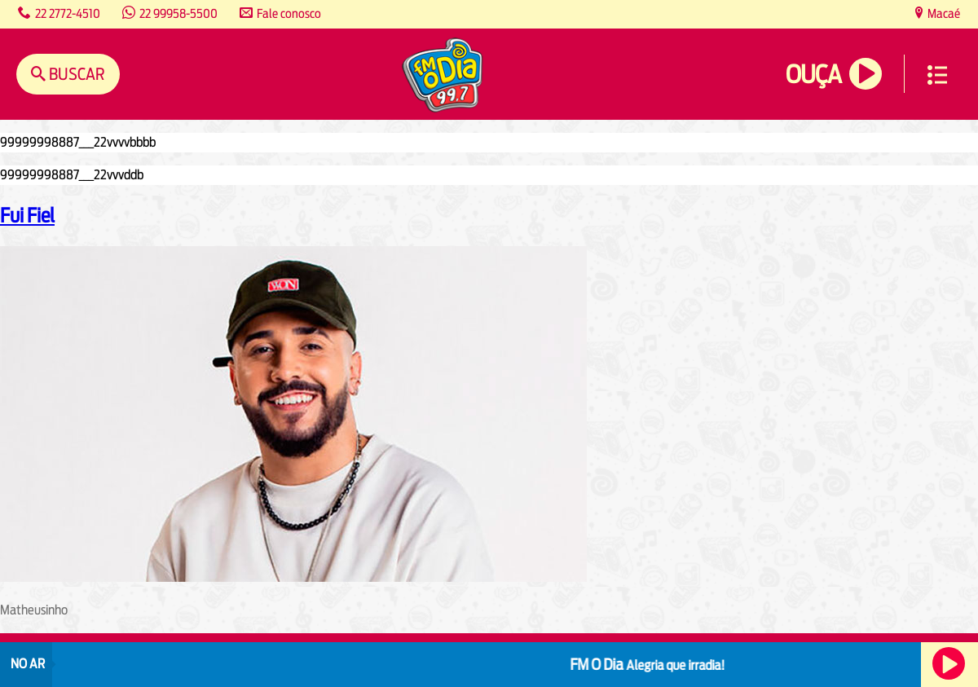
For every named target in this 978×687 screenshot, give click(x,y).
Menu (937, 75)
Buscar (75, 73)
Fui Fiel (27, 215)
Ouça (813, 74)
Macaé (942, 13)
